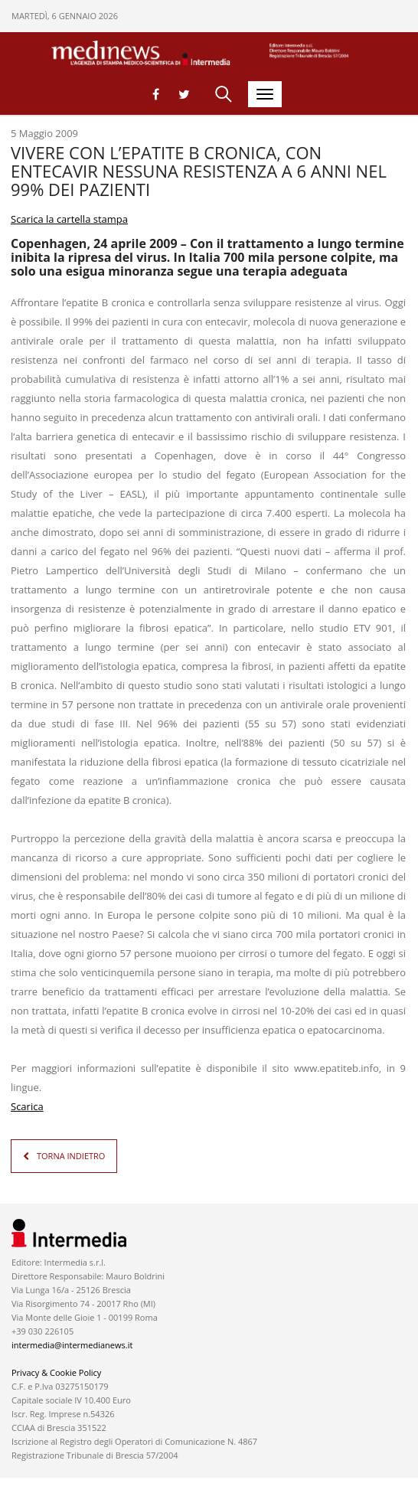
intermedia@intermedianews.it (71, 1345)
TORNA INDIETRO (71, 1155)
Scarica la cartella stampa (69, 219)
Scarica (27, 1106)
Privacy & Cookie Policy (56, 1372)
